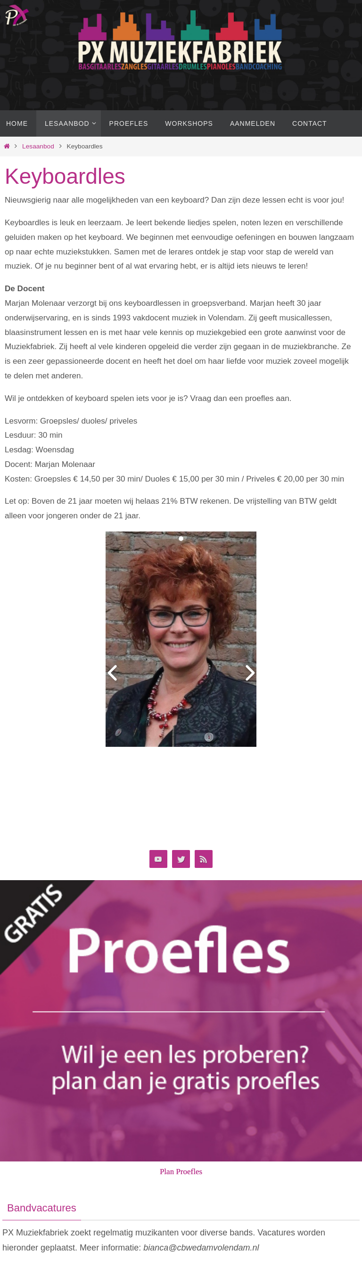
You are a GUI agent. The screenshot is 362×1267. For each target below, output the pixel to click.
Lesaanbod (38, 146)
